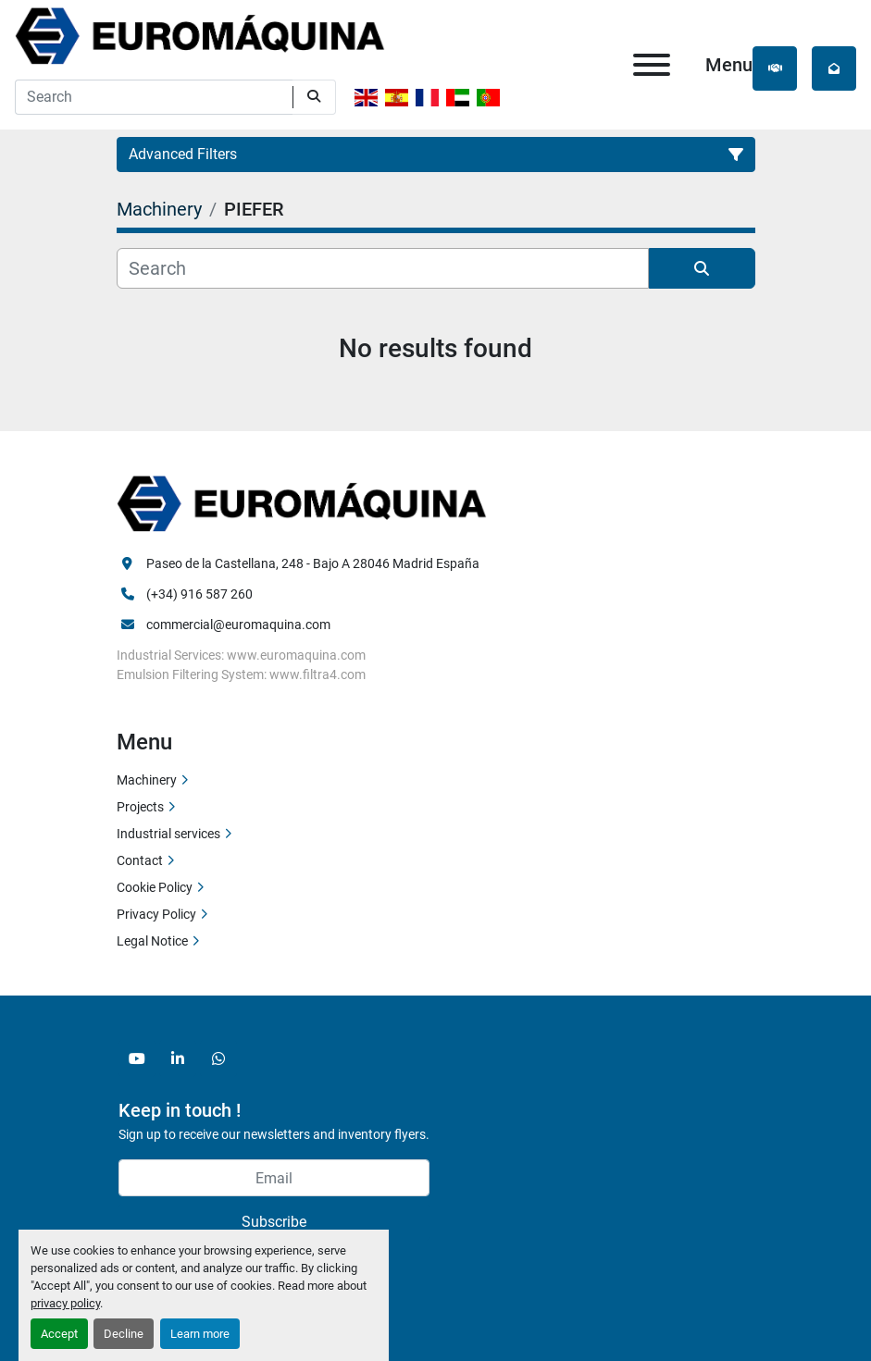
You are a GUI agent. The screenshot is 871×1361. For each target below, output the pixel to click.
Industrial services (168, 833)
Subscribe (274, 1222)
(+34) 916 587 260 (199, 594)
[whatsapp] (218, 1058)
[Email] (273, 1177)
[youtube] (137, 1058)
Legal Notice (152, 941)
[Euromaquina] (302, 502)
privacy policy (65, 1303)
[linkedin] (177, 1058)
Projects (140, 806)
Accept (59, 1334)
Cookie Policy (155, 887)
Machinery (147, 780)
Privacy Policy (156, 914)
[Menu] (651, 65)
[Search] (153, 97)
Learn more (200, 1334)
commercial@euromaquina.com (238, 624)
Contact (140, 860)
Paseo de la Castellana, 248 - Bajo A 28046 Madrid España (312, 563)
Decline (123, 1334)
